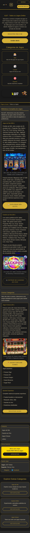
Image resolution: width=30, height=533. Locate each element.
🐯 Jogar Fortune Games (15, 363)
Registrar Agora (15, 411)
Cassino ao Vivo (6, 433)
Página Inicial (4, 104)
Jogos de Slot (6, 430)
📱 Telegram (5, 470)
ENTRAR (23, 2)
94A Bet (17, 253)
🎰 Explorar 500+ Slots (15, 205)
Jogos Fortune (6, 436)
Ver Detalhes (15, 492)
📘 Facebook (15, 470)
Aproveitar (15, 454)
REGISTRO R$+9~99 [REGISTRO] (23, 6)
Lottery (4, 439)
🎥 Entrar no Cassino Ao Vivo (15, 281)
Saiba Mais (15, 40)
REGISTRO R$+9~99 (15, 34)
